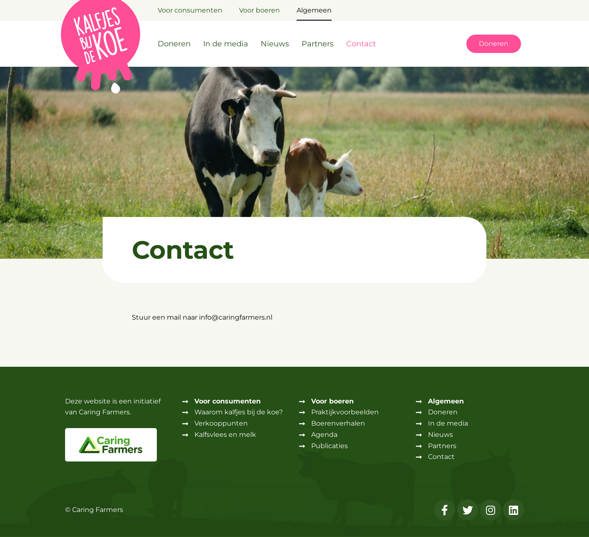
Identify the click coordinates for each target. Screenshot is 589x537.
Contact (361, 44)
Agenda (324, 435)
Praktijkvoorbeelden (345, 412)
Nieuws (275, 44)
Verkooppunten (221, 423)
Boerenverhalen (338, 423)
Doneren (174, 44)
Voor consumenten (190, 10)
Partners (318, 44)
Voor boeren (259, 10)
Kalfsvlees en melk (225, 435)
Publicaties (329, 446)
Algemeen (314, 10)
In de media (225, 44)
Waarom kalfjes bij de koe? (238, 412)
